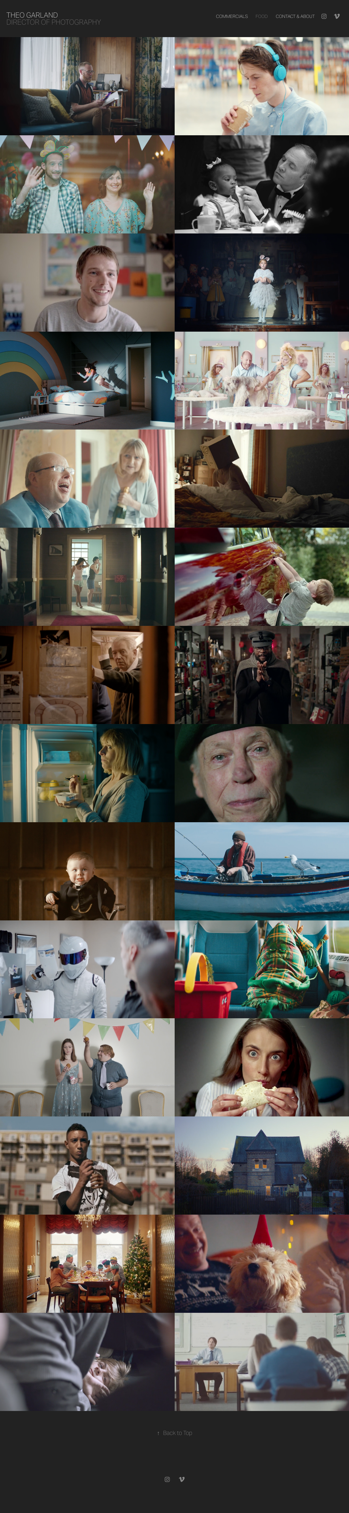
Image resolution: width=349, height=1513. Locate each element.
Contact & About (295, 16)
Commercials (232, 16)
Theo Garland (32, 15)
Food (262, 16)
